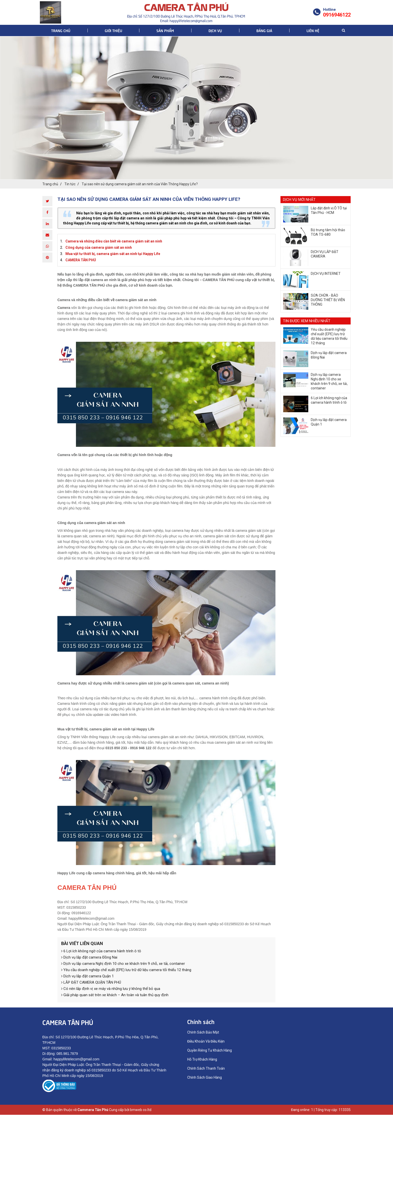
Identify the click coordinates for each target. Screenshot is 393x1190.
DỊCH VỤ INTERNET (326, 274)
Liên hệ (313, 30)
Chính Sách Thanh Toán (206, 1068)
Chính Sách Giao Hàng (204, 1077)
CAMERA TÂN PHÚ (80, 260)
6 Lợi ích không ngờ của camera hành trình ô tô (101, 951)
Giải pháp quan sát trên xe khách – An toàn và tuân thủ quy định (114, 995)
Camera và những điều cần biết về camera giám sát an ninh (113, 241)
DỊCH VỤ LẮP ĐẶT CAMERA (324, 254)
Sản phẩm (165, 30)
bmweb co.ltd (140, 1110)
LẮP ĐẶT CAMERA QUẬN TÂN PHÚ (91, 982)
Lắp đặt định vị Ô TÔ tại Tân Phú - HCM (329, 210)
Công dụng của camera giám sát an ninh (98, 247)
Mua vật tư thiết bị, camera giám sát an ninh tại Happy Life (112, 254)
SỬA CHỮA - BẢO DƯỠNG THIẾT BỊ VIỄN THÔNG (328, 299)
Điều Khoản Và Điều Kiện (206, 1041)
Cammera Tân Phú (92, 1110)
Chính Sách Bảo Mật (203, 1032)
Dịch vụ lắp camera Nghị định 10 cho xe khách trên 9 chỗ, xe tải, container (123, 963)
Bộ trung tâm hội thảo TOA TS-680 (328, 232)
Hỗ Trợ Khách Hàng (202, 1059)
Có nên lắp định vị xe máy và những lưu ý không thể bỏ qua (110, 988)
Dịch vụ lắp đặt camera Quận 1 (87, 976)
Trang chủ (60, 30)
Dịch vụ (215, 30)
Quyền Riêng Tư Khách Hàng (209, 1050)
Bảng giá (264, 30)
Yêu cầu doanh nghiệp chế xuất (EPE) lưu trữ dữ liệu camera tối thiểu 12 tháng (126, 970)
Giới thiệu (113, 30)
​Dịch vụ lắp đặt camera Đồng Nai (89, 957)
